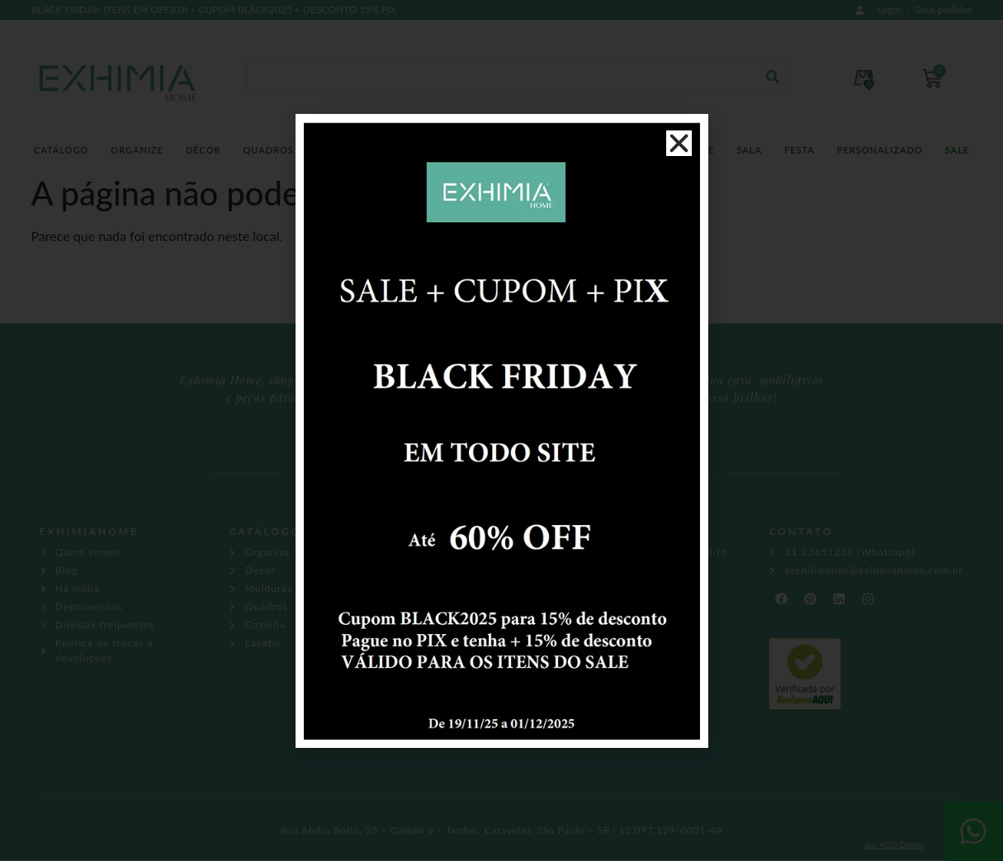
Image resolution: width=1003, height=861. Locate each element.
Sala (749, 149)
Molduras (345, 149)
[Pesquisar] (772, 77)
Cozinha (419, 149)
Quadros (268, 149)
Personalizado (880, 149)
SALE (957, 149)
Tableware (684, 149)
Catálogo (61, 149)
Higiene (549, 149)
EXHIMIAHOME (89, 531)
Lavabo (485, 149)
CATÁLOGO (265, 531)
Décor (203, 149)
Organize (137, 149)
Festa (799, 149)
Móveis (612, 149)
